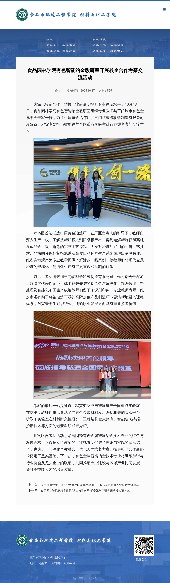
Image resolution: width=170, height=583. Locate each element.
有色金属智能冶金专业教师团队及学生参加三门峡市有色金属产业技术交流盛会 (90, 485)
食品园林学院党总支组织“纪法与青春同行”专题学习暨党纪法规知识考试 (85, 490)
